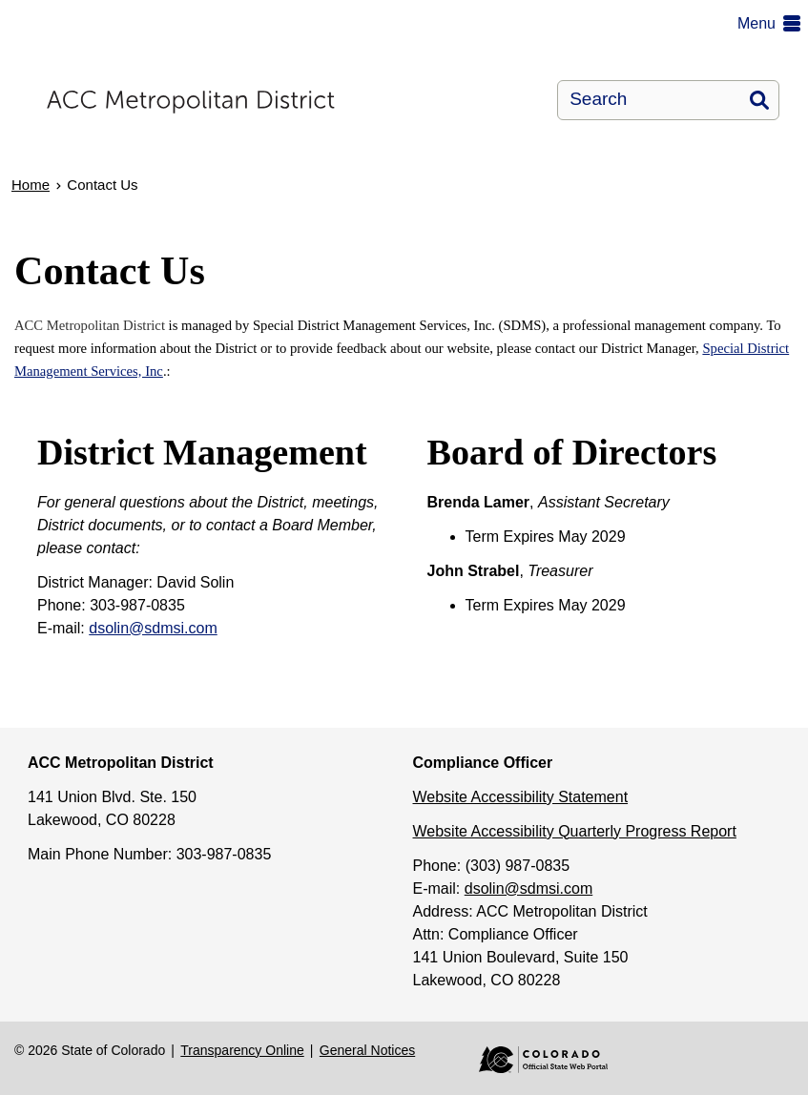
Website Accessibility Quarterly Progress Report (574, 831)
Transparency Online (241, 1050)
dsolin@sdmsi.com (153, 628)
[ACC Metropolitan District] (242, 101)
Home (30, 184)
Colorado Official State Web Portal (529, 1059)
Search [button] (759, 100)
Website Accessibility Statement (521, 797)
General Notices (367, 1050)
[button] (772, 24)
